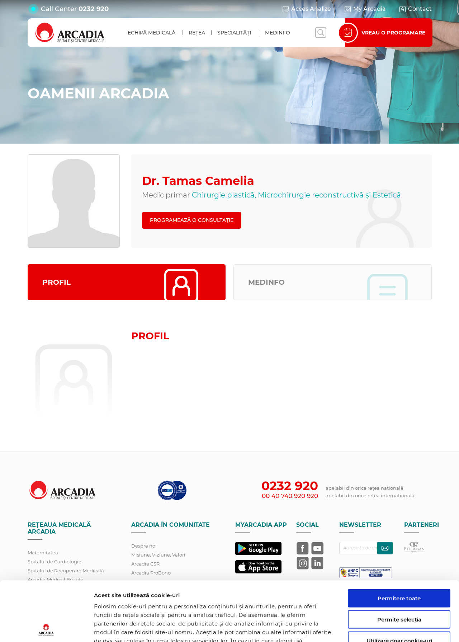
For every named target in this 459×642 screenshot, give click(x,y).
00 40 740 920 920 (290, 495)
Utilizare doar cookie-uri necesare (399, 584)
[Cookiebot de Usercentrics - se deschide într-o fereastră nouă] (46, 628)
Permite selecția (399, 560)
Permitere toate (399, 538)
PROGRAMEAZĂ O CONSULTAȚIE (191, 220)
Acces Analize (306, 9)
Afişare (370, 627)
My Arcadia (365, 9)
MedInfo (277, 32)
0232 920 (94, 9)
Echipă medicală (151, 32)
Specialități (234, 32)
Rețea (197, 32)
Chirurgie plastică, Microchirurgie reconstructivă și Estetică (296, 195)
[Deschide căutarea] (320, 32)
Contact (415, 9)
